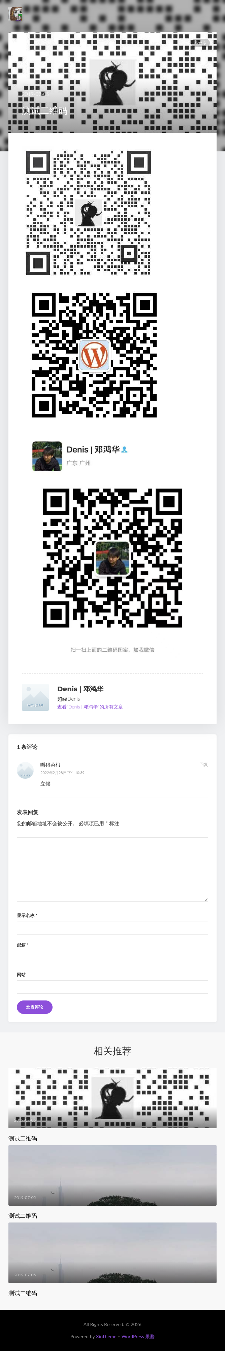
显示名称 (27, 915)
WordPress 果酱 (138, 1336)
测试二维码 (22, 1138)
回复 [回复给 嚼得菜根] (203, 764)
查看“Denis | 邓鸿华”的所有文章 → (93, 706)
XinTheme (106, 1336)
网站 (21, 974)
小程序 (200, 43)
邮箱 (23, 945)
